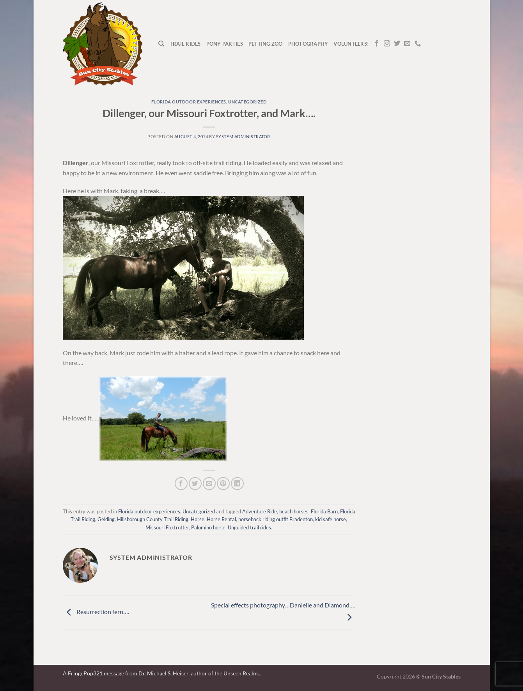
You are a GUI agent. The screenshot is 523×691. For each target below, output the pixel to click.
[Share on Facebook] (181, 483)
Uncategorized (247, 101)
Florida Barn (324, 511)
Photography (308, 44)
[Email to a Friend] (209, 483)
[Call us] (418, 43)
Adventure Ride (259, 511)
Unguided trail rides (249, 527)
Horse (197, 519)
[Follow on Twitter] (397, 43)
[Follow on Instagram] (387, 43)
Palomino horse (208, 527)
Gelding (106, 519)
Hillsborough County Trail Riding (152, 519)
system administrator (243, 136)
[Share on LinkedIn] (237, 483)
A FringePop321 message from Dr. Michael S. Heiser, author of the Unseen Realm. (161, 673)
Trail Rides (185, 44)
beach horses (293, 511)
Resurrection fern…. (96, 611)
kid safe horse (330, 519)
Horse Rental (221, 519)
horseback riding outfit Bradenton (275, 519)
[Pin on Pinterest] (223, 483)
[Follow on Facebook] (377, 43)
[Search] (161, 43)
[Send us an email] (407, 43)
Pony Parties (224, 44)
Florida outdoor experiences (188, 101)
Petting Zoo (265, 44)
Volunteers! (351, 44)
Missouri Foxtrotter (167, 527)
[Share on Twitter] (195, 483)
